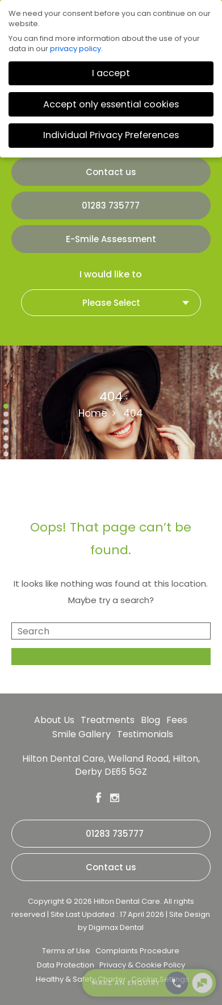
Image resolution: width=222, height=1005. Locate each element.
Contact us (111, 172)
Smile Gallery (81, 734)
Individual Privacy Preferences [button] (111, 135)
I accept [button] (111, 73)
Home (92, 413)
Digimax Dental (116, 927)
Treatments (108, 719)
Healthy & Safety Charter (81, 979)
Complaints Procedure (137, 950)
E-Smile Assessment (111, 239)
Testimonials (145, 734)
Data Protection (65, 965)
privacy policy (75, 48)
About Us (54, 719)
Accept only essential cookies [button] (111, 104)
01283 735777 (111, 205)
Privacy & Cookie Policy (142, 965)
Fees (176, 719)
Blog (150, 719)
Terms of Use (66, 950)
